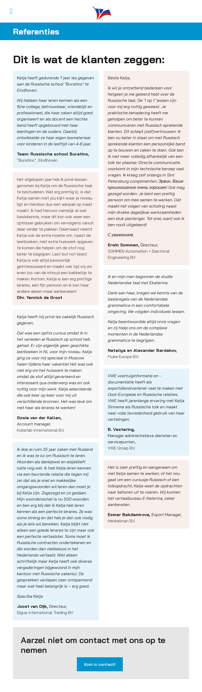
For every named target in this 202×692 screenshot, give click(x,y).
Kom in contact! (100, 664)
